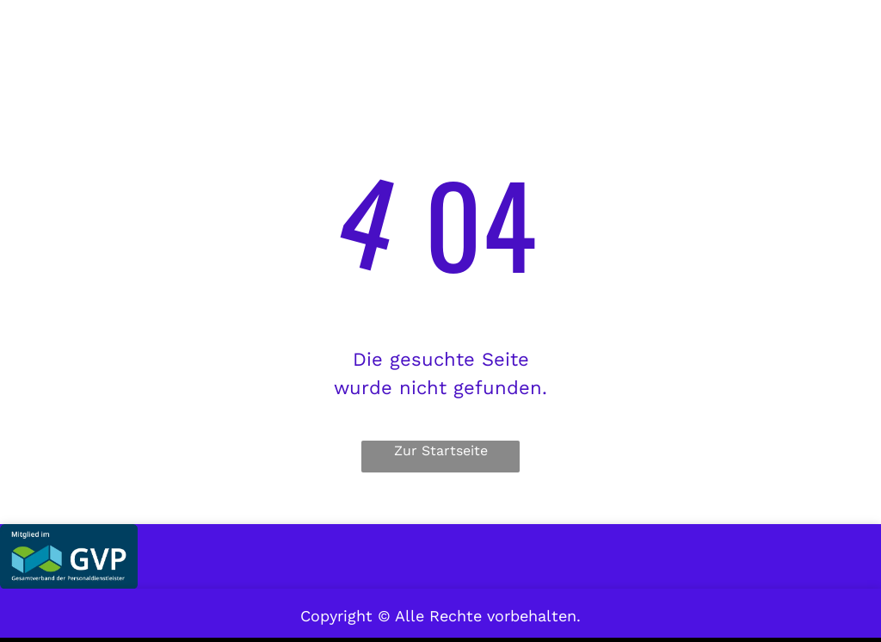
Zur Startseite (441, 450)
